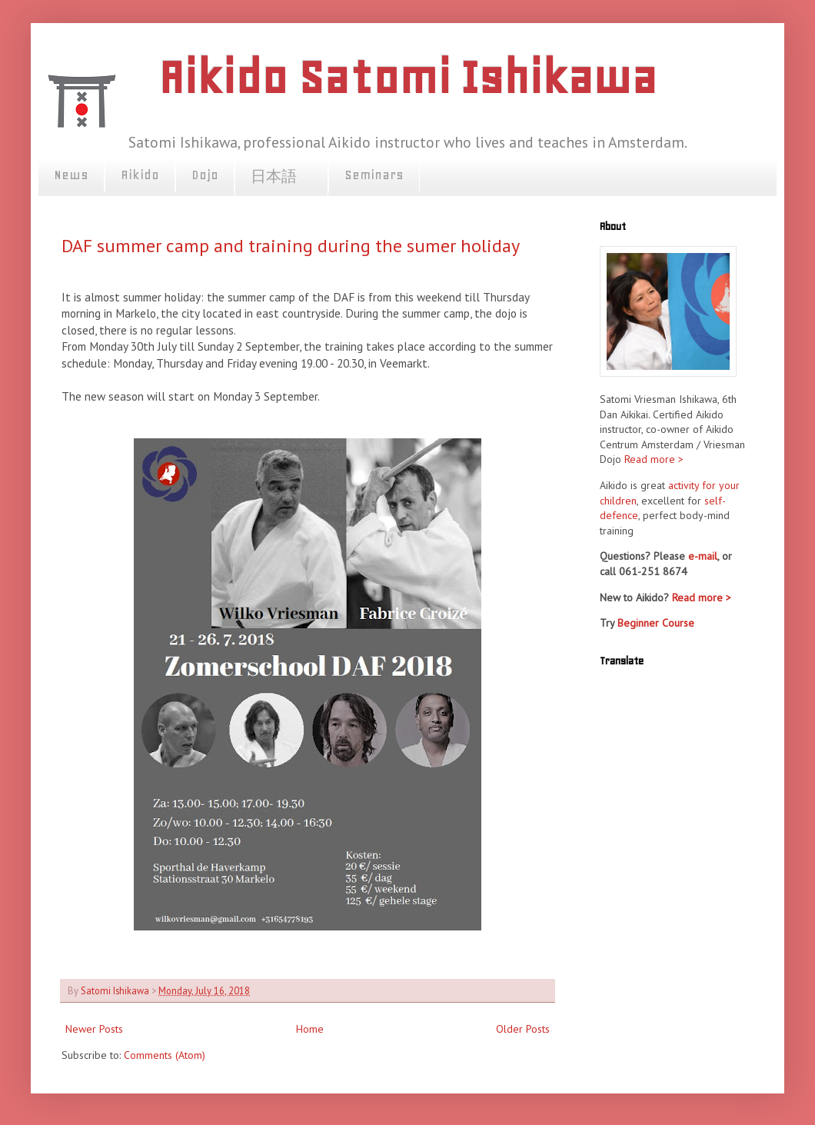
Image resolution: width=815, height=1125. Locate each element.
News (71, 174)
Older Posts (523, 1029)
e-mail (702, 556)
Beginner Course (655, 623)
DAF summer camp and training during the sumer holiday (291, 246)
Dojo (204, 174)
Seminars (374, 174)
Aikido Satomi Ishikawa (407, 77)
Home (310, 1029)
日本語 (281, 177)
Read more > (654, 459)
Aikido (140, 174)
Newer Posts (94, 1029)
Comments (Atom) (164, 1055)
